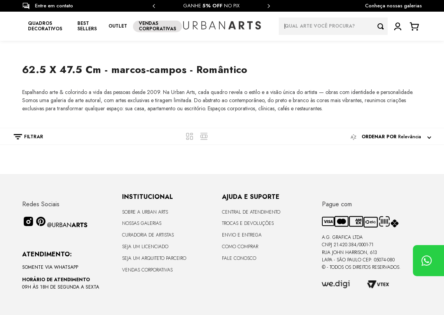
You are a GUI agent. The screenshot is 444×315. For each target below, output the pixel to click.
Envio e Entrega (242, 234)
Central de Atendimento (251, 212)
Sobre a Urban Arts (145, 212)
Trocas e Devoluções (248, 223)
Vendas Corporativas (147, 269)
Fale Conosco (239, 258)
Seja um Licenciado (145, 246)
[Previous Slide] (154, 6)
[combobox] (333, 26)
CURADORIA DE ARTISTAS (148, 234)
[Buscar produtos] (383, 26)
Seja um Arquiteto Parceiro (154, 258)
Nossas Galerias (141, 223)
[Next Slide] (268, 6)
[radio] (189, 136)
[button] (24, 137)
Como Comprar (240, 246)
